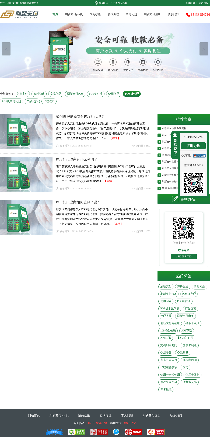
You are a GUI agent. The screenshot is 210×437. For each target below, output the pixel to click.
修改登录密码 (168, 381)
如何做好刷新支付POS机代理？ (80, 116)
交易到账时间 (168, 345)
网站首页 (34, 415)
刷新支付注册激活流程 (174, 128)
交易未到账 (190, 345)
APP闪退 (165, 337)
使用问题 (113, 93)
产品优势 (32, 101)
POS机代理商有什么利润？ (76, 159)
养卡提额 (166, 389)
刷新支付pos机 (74, 14)
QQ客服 (186, 155)
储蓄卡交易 (190, 381)
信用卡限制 (193, 374)
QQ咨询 (190, 3)
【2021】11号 (185, 337)
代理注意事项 (168, 367)
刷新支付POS (75, 93)
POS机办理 (95, 93)
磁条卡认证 (193, 323)
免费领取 (203, 3)
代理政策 (49, 101)
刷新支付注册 (152, 14)
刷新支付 (22, 93)
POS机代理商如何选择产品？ (78, 202)
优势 (185, 367)
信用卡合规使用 (170, 374)
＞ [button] (204, 49)
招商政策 (95, 14)
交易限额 (182, 352)
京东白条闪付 (168, 359)
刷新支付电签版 (170, 323)
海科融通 (39, 93)
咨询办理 (113, 14)
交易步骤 (166, 352)
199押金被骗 (168, 330)
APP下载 (186, 330)
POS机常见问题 (11, 101)
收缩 (174, 145)
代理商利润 (190, 359)
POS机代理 (132, 93)
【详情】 (114, 138)
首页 (55, 14)
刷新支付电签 (185, 315)
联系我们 (173, 14)
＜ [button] (6, 49)
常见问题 (131, 14)
